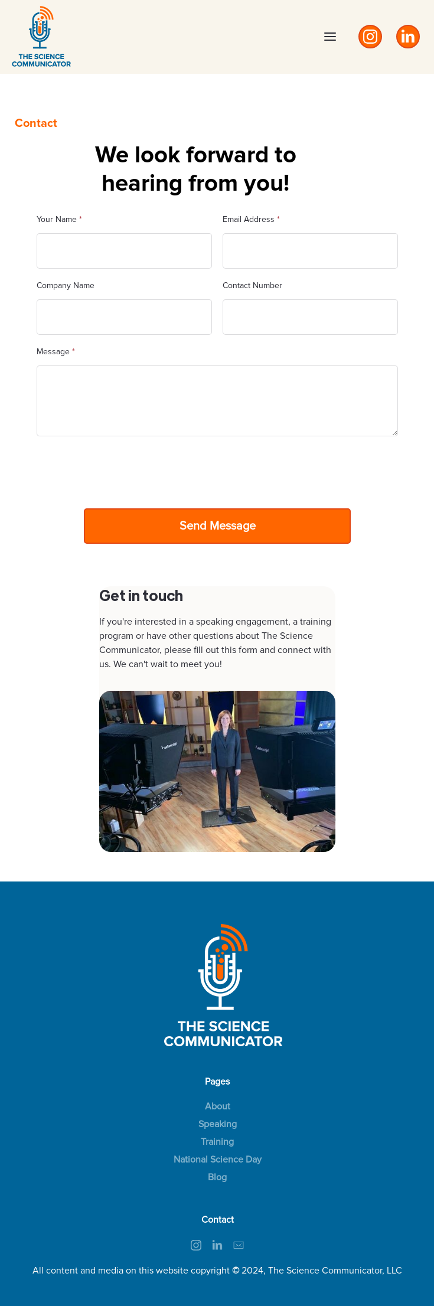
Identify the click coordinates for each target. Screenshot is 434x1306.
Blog (217, 1177)
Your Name (59, 219)
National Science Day (218, 1159)
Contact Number (252, 285)
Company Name (65, 285)
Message (56, 352)
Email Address (251, 219)
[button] (330, 36)
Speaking (217, 1124)
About (217, 1106)
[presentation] (126, 470)
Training (217, 1142)
